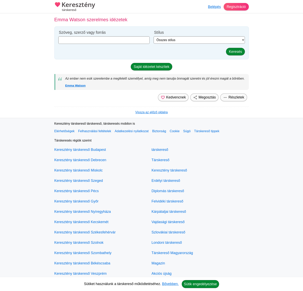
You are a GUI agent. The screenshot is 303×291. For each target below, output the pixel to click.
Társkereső (160, 160)
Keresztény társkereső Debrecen (80, 160)
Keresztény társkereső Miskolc (78, 170)
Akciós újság (162, 274)
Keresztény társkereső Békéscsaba (82, 263)
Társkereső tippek (206, 131)
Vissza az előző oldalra (151, 112)
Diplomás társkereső (168, 191)
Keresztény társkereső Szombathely (83, 253)
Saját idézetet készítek (151, 67)
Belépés (213, 7)
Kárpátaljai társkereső (169, 212)
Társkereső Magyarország (172, 253)
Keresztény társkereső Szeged (78, 181)
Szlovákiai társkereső (168, 232)
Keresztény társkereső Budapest (80, 150)
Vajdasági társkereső (168, 222)
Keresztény (74, 7)
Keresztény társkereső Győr (76, 201)
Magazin (158, 263)
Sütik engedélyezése (200, 284)
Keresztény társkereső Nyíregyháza (82, 212)
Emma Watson (75, 85)
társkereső (160, 150)
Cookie (175, 131)
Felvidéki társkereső (167, 201)
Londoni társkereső (167, 243)
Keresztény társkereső (169, 170)
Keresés (235, 52)
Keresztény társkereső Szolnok (79, 243)
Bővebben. (170, 284)
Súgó (186, 131)
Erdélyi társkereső (166, 181)
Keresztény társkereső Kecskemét (81, 222)
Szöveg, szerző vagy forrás (82, 32)
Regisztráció (236, 7)
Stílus (159, 32)
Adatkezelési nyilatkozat (132, 131)
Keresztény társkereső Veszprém (80, 274)
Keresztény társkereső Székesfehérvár (85, 232)
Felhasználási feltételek (94, 131)
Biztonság (159, 131)
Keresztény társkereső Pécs (76, 191)
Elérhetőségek (64, 131)
